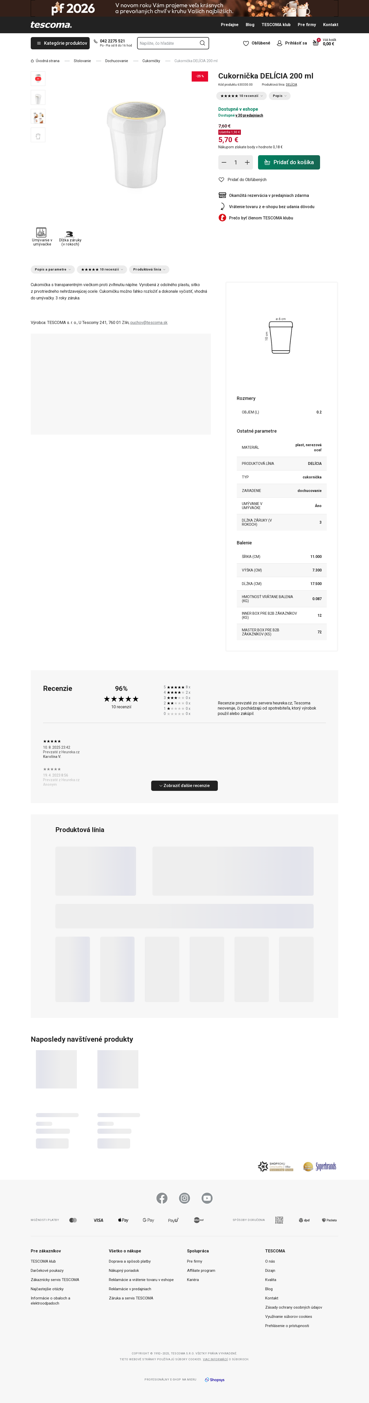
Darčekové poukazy (47, 1270)
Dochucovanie (116, 61)
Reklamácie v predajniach (130, 1289)
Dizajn (270, 1270)
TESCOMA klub (276, 24)
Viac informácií (215, 1359)
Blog (250, 24)
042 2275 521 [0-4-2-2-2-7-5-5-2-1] (112, 41)
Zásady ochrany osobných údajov (293, 1307)
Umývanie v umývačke (42, 236)
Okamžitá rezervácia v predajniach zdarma (269, 195)
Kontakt (330, 24)
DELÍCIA (291, 84)
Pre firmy (307, 24)
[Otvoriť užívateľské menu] (280, 43)
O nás (270, 1261)
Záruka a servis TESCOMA (131, 1298)
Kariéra (193, 1279)
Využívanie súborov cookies (288, 1316)
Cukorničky (151, 61)
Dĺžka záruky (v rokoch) (70, 236)
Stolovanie (82, 61)
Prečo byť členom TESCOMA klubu (261, 218)
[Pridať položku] (247, 162)
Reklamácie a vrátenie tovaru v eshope (141, 1279)
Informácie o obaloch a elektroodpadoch (50, 1301)
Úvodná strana (45, 61)
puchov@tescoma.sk (149, 322)
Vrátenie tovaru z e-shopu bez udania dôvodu (271, 206)
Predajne (230, 24)
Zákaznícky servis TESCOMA (55, 1279)
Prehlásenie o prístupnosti (287, 1325)
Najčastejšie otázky (47, 1289)
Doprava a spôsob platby (130, 1261)
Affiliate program (201, 1270)
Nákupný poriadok (124, 1270)
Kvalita (270, 1279)
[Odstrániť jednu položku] (224, 162)
